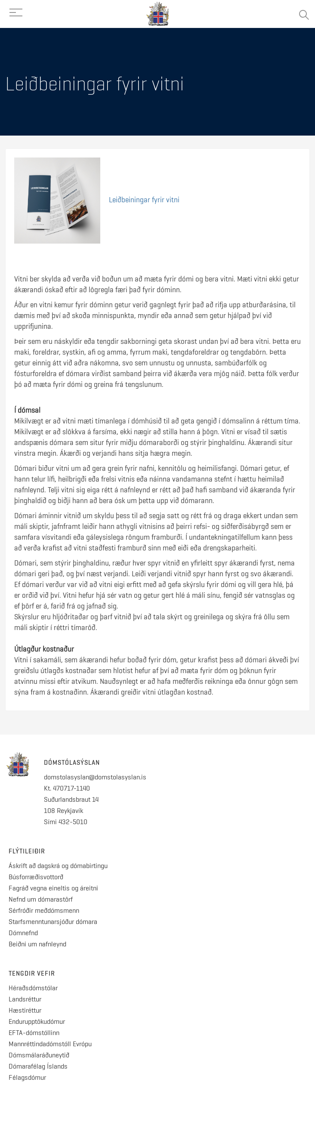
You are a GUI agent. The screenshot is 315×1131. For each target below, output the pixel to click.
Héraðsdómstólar (33, 987)
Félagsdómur (27, 1077)
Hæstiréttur (25, 1010)
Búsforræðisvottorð (36, 876)
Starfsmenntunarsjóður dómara (54, 921)
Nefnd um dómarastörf (41, 899)
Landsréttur (25, 999)
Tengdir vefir (32, 973)
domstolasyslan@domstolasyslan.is (95, 777)
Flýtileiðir (27, 851)
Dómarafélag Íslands (38, 1066)
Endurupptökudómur (37, 1021)
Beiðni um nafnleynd (37, 944)
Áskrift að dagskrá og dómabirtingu (58, 865)
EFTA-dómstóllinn (34, 1032)
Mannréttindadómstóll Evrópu (50, 1043)
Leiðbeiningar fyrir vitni (144, 199)
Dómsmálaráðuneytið (39, 1055)
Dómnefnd (23, 932)
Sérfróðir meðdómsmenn (44, 910)
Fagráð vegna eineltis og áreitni (53, 888)
